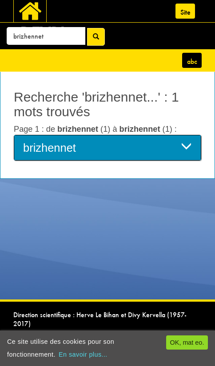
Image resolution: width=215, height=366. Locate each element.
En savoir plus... (83, 354)
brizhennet (107, 147)
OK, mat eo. (187, 342)
